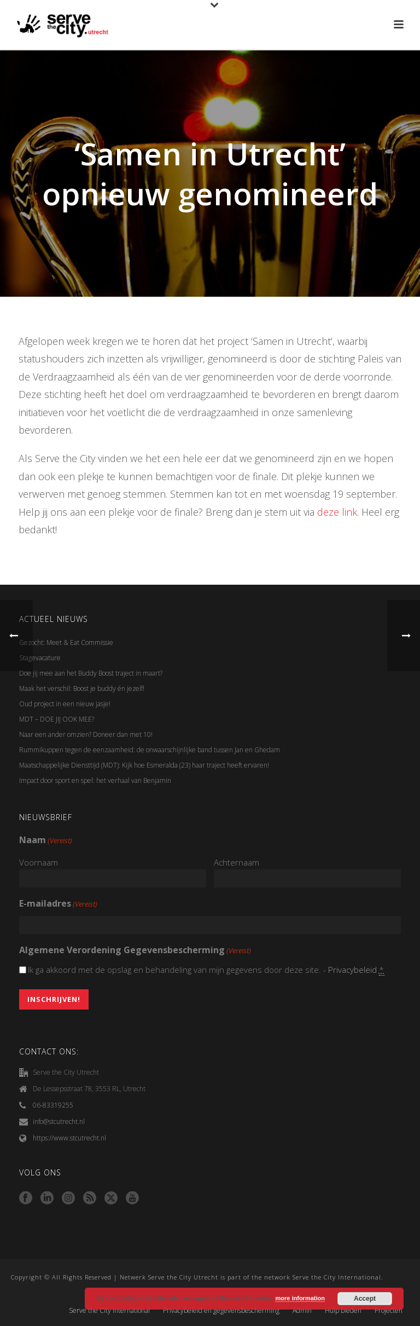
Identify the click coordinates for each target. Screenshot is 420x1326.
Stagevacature (40, 657)
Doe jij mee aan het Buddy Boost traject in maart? (90, 673)
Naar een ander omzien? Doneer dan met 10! (86, 734)
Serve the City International (109, 1310)
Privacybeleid (352, 969)
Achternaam (236, 862)
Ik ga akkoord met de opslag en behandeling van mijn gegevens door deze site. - (206, 970)
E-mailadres (58, 904)
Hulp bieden (343, 1310)
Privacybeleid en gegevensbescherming (221, 1310)
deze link (337, 511)
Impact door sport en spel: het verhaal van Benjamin (95, 780)
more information (299, 1298)
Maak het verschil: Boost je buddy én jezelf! (82, 688)
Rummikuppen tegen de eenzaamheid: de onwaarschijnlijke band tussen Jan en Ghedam (149, 749)
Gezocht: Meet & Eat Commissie (66, 642)
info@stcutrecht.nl (59, 1121)
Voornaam (38, 862)
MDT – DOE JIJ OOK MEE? (56, 719)
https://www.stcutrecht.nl (69, 1138)
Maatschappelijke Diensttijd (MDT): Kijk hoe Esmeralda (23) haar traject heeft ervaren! (144, 765)
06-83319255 (53, 1105)
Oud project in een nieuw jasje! (64, 703)
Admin (302, 1310)
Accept (365, 1298)
